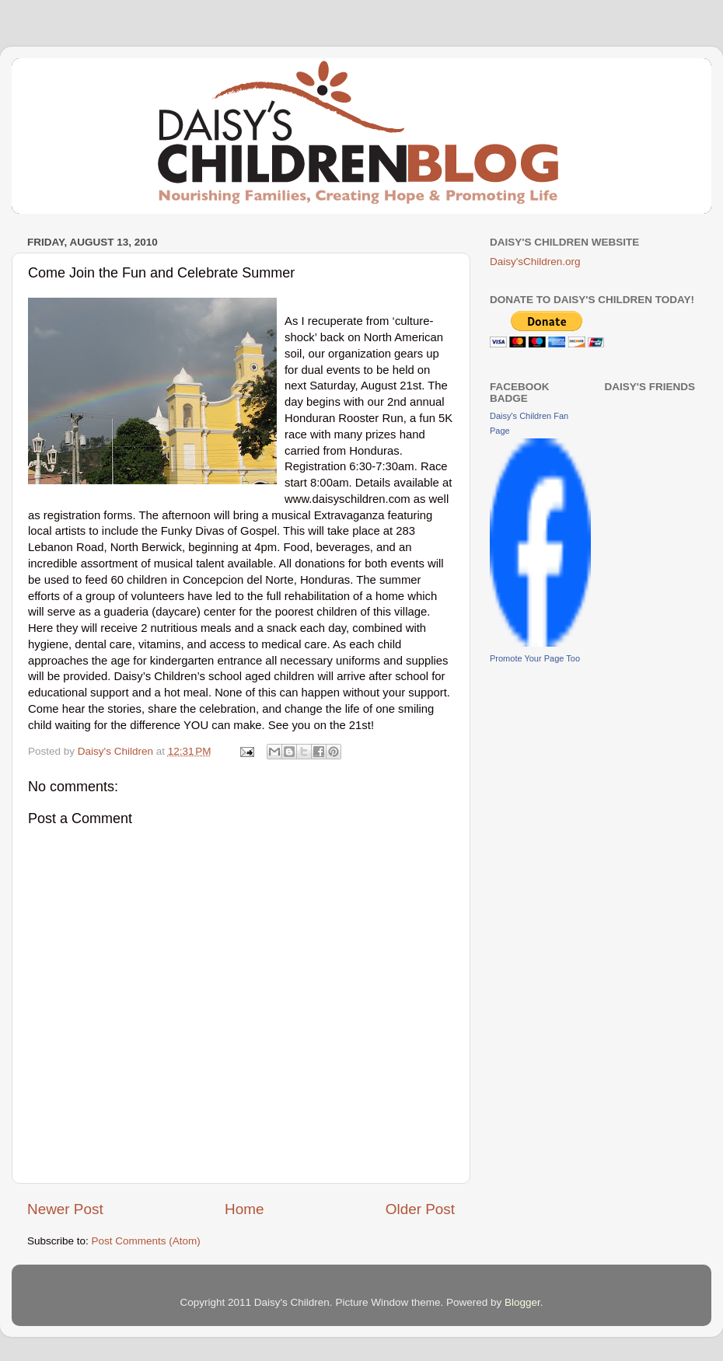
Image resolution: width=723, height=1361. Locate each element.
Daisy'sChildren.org (535, 261)
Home (244, 1209)
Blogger (522, 1302)
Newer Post (65, 1209)
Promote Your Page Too (535, 658)
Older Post (420, 1209)
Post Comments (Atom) (146, 1241)
